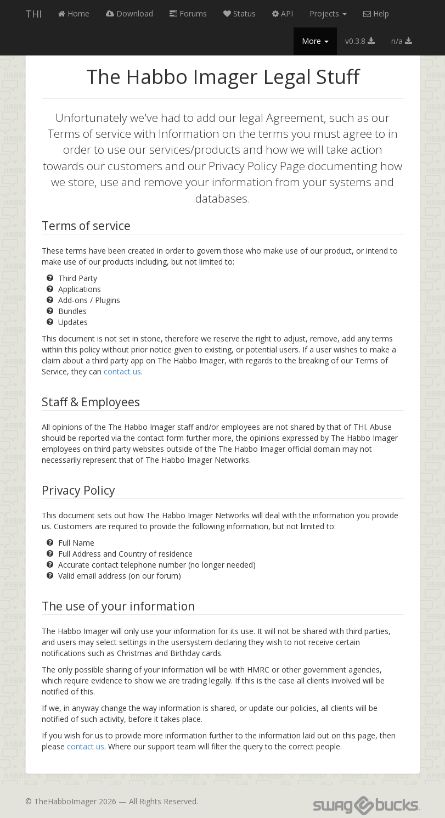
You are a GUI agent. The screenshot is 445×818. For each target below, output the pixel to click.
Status (239, 13)
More (315, 41)
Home (73, 13)
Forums (188, 13)
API (282, 13)
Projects (328, 13)
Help (376, 13)
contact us (122, 371)
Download (129, 13)
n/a (401, 41)
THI (33, 13)
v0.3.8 (360, 41)
